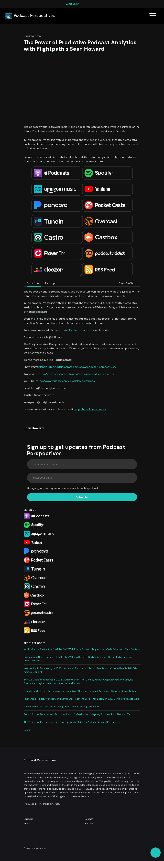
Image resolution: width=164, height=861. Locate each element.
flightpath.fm (77, 330)
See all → (29, 729)
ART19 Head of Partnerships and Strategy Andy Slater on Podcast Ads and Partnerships (72, 722)
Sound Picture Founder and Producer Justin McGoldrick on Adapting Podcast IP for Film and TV (77, 714)
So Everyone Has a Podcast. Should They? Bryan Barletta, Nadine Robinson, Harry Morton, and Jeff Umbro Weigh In (78, 658)
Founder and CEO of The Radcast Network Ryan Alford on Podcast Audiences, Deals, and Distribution (80, 690)
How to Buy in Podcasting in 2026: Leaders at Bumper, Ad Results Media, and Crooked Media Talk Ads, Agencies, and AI (80, 670)
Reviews (89, 823)
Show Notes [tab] (34, 283)
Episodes (28, 819)
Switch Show (72, 3)
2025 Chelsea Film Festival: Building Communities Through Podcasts (61, 706)
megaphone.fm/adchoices (90, 409)
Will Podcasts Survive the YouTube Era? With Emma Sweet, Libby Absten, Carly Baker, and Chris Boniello (82, 649)
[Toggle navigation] (153, 16)
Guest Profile (126, 283)
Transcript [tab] (50, 283)
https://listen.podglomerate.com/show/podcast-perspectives (76, 374)
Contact (89, 819)
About (27, 823)
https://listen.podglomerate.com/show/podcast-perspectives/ (77, 367)
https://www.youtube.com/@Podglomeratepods (65, 381)
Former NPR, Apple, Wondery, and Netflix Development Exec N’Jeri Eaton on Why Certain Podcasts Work (81, 698)
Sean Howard (34, 428)
